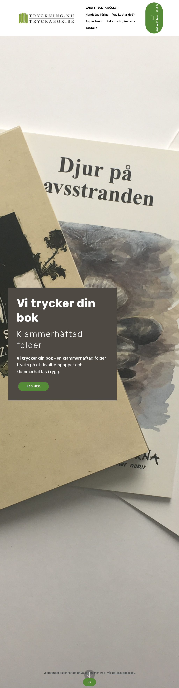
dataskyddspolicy (123, 673)
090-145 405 (154, 18)
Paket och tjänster (119, 21)
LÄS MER (33, 386)
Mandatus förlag (97, 14)
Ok (89, 682)
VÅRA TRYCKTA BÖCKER (102, 7)
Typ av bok (92, 21)
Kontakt (91, 28)
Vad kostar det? (123, 14)
